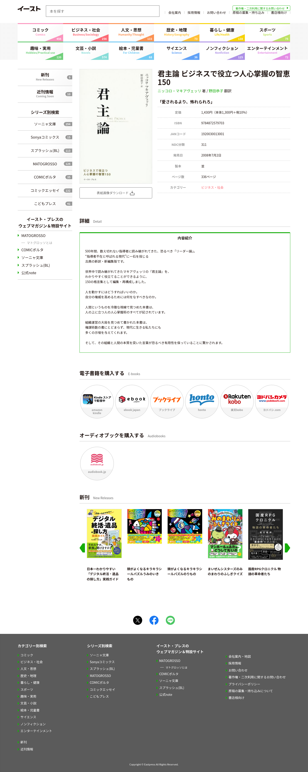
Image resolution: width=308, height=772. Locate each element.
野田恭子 (216, 90)
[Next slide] (287, 547)
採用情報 (194, 14)
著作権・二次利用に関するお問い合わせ (260, 8)
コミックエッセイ (45, 190)
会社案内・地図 (240, 656)
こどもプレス (45, 203)
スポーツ (267, 31)
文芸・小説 (86, 50)
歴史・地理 (176, 31)
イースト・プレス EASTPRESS (40, 11)
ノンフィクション (222, 50)
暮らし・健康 (222, 31)
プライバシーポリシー (245, 684)
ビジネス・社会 (86, 31)
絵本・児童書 (131, 50)
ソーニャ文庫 (45, 124)
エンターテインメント (267, 50)
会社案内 (174, 14)
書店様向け (279, 14)
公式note (28, 272)
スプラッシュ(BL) (45, 150)
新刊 (45, 76)
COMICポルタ (45, 177)
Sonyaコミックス (45, 137)
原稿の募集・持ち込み (248, 14)
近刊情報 (45, 93)
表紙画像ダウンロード (113, 193)
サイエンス (176, 50)
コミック (40, 31)
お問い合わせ (216, 14)
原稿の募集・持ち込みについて (251, 691)
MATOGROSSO (45, 163)
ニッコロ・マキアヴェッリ (179, 90)
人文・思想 (131, 31)
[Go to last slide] (82, 547)
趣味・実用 (40, 50)
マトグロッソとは (39, 242)
